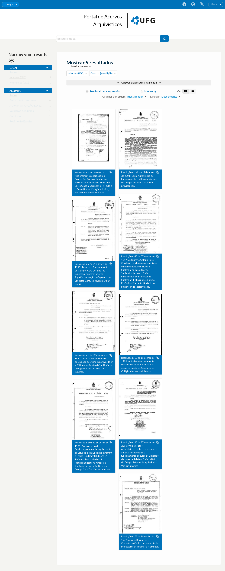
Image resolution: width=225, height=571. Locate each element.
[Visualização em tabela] (192, 91)
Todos (13, 72)
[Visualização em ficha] (185, 91)
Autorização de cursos (22, 101)
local (13, 67)
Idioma (193, 4)
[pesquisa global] (108, 38)
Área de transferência (201, 4)
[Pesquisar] (164, 38)
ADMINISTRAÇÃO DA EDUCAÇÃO (31, 106)
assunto (15, 90)
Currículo (15, 116)
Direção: (155, 96)
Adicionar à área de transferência (111, 172)
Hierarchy (148, 91)
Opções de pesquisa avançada (139, 82)
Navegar (9, 4)
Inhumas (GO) (17, 78)
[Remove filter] (86, 73)
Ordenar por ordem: (114, 96)
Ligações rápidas (184, 4)
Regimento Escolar (20, 122)
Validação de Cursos (21, 111)
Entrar (214, 4)
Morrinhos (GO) (19, 83)
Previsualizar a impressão (103, 91)
